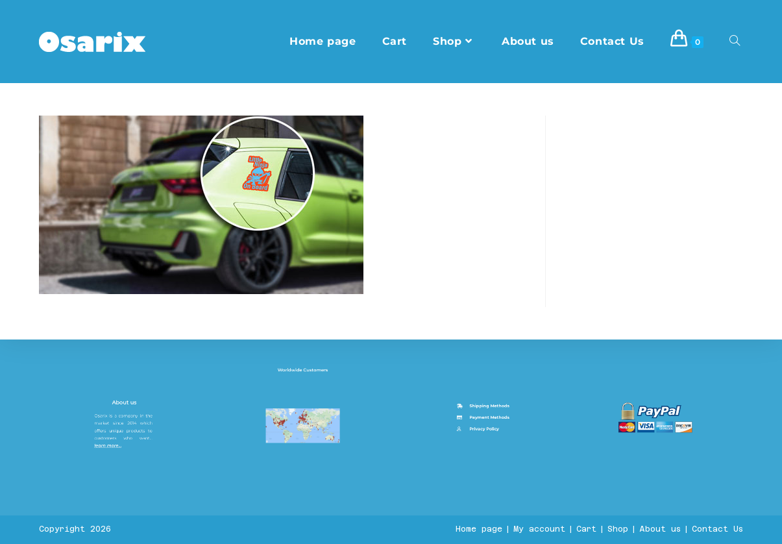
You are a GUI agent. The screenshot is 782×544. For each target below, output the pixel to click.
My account (539, 529)
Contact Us (717, 529)
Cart (586, 529)
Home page (479, 529)
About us (125, 504)
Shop (617, 529)
